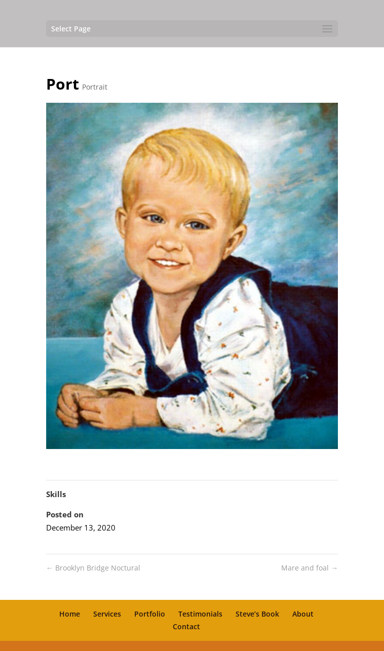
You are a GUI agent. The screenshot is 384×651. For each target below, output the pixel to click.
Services (107, 614)
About (303, 614)
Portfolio (149, 614)
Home (69, 614)
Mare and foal (309, 568)
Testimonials (200, 614)
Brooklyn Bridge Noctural (93, 568)
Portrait (94, 87)
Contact (186, 626)
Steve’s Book (257, 614)
